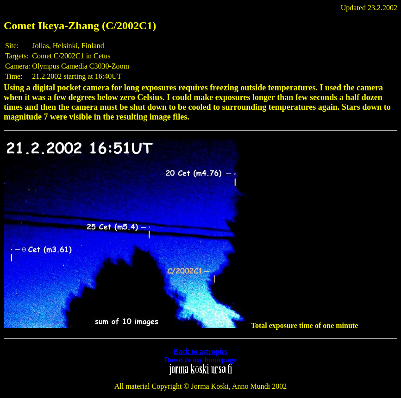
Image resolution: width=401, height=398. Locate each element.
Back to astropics (200, 351)
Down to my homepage (200, 360)
